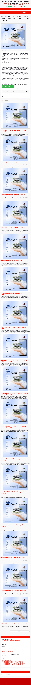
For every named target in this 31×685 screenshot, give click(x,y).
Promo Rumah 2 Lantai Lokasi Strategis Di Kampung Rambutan (15, 525)
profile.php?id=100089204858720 (7, 651)
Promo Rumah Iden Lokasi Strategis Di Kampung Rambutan (14, 624)
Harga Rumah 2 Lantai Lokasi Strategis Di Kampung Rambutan (14, 492)
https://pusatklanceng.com (6, 660)
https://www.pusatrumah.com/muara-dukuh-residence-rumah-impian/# (14, 663)
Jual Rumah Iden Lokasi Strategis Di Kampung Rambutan (13, 558)
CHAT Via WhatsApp (26, 12)
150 (19, 631)
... (13, 631)
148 (15, 631)
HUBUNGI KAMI (4, 682)
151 (21, 631)
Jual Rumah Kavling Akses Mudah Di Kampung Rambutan (13, 261)
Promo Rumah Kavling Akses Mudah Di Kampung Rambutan (14, 328)
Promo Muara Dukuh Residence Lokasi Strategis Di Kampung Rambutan (14, 426)
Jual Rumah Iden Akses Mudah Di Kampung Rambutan (15, 163)
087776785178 (18, 6)
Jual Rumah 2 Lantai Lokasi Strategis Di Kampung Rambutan (14, 459)
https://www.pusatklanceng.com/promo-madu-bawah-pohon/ (12, 661)
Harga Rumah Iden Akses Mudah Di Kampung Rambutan (13, 195)
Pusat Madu (10, 683)
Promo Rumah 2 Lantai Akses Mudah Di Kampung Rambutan (14, 130)
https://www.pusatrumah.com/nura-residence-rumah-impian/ (12, 664)
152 (23, 631)
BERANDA (3, 679)
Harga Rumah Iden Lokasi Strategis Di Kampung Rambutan (13, 591)
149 (17, 631)
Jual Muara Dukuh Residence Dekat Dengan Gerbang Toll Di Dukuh (11, 640)
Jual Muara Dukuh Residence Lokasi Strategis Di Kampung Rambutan (14, 361)
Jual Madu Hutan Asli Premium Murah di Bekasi (6, 674)
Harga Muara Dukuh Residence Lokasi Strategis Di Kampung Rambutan (14, 394)
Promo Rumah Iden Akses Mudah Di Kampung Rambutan (13, 228)
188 (26, 631)
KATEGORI (4, 12)
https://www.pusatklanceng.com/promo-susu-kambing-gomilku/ (12, 662)
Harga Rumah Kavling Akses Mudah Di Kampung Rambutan (14, 294)
